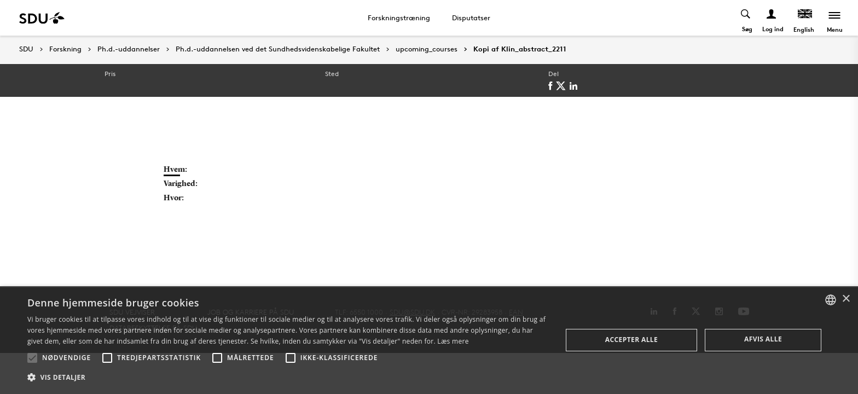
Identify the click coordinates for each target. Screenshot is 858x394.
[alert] (429, 340)
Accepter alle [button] (631, 339)
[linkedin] (575, 86)
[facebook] (552, 86)
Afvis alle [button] (763, 339)
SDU (26, 49)
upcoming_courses (426, 49)
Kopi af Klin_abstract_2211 (519, 49)
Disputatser (471, 17)
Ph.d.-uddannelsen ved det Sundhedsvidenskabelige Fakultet (278, 49)
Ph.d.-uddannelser (128, 49)
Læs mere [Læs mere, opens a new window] (452, 341)
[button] (32, 358)
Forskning (65, 49)
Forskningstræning (399, 17)
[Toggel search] (746, 18)
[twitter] (563, 86)
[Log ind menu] (771, 18)
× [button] (846, 299)
